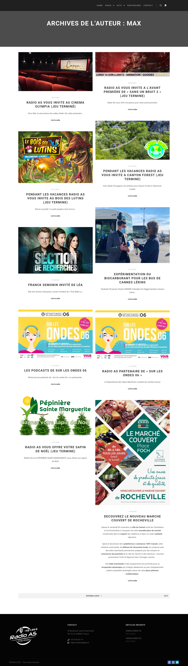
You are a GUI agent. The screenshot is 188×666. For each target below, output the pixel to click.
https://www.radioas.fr (78, 642)
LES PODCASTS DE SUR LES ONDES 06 (55, 370)
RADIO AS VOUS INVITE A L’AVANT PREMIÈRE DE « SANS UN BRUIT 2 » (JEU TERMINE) (132, 92)
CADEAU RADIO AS (133, 631)
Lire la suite (55, 120)
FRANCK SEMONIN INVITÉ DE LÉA (55, 285)
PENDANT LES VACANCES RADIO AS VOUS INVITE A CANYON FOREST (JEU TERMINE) (133, 175)
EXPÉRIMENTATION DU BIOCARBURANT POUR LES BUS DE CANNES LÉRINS (132, 278)
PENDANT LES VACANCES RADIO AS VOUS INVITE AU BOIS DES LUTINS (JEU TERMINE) (55, 198)
